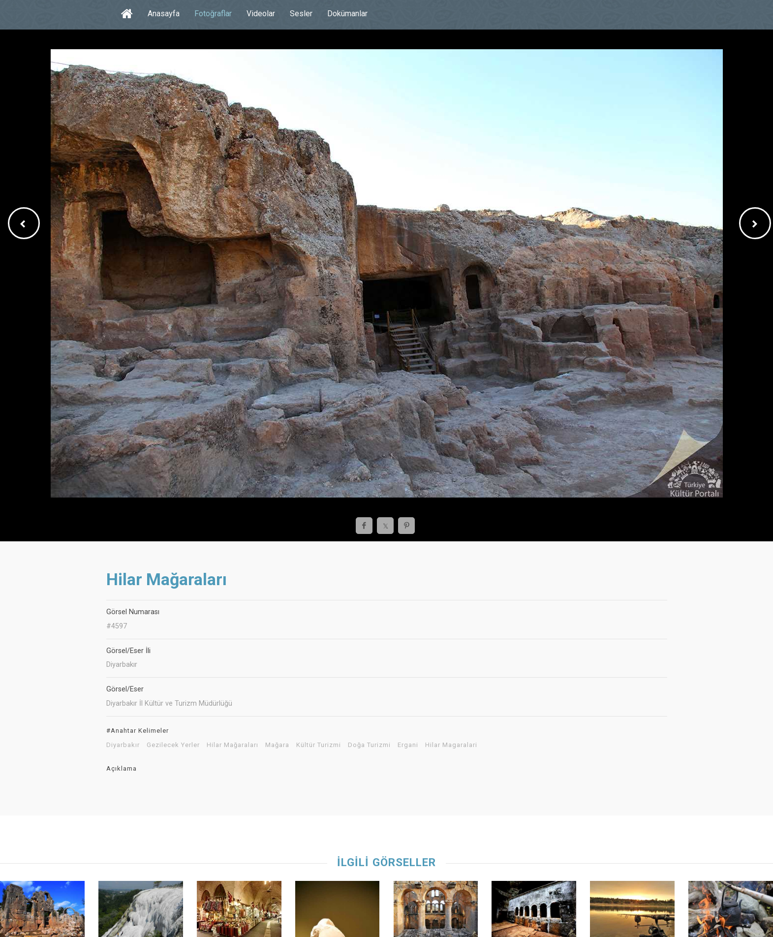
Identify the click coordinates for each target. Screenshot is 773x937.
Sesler (301, 13)
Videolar (261, 13)
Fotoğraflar (213, 13)
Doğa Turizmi (369, 745)
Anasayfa (164, 13)
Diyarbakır (123, 745)
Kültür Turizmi (318, 745)
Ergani (408, 745)
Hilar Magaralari (451, 745)
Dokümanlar (347, 13)
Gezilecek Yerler (173, 745)
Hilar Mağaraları (232, 745)
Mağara (277, 745)
